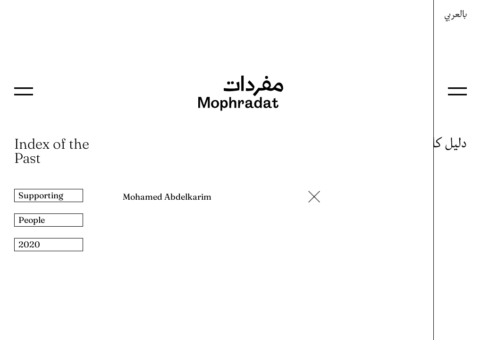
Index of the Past (51, 151)
